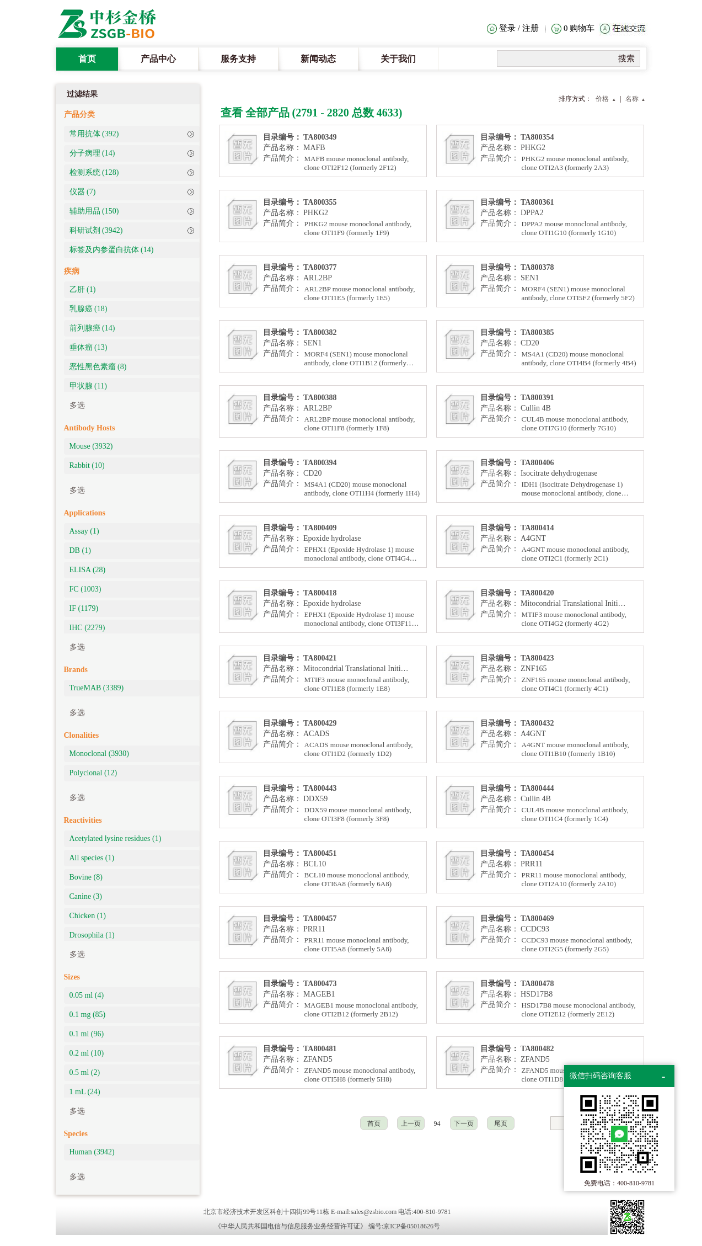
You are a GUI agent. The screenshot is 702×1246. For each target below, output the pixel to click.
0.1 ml (86, 1034)
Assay (84, 531)
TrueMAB (96, 688)
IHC (87, 628)
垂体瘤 (88, 347)
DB (80, 550)
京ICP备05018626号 (411, 1226)
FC (85, 589)
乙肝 (82, 289)
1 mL (84, 1092)
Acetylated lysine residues (115, 838)
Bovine (86, 877)
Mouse (91, 446)
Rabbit (87, 465)
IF (84, 608)
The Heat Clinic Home (112, 24)
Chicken (87, 916)
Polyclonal (93, 773)
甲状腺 (88, 386)
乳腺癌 (88, 309)
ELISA (87, 570)
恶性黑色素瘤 (98, 367)
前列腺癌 (92, 328)
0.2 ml (86, 1053)
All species (92, 858)
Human (92, 1152)
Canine (86, 896)
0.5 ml (84, 1072)
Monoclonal (99, 753)
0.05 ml (86, 995)
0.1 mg (87, 1014)
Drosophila (92, 935)
